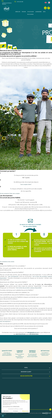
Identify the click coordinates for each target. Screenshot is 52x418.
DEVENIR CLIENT (26, 372)
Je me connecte (4, 193)
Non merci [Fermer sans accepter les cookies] (6, 411)
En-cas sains (30, 11)
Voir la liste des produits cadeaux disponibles (28, 288)
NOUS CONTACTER (26, 376)
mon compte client (26, 184)
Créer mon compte (14, 193)
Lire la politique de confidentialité (11, 406)
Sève (44, 11)
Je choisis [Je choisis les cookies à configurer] (15, 411)
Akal (26, 367)
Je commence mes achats (7, 261)
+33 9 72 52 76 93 (20, 334)
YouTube (31, 1)
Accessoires (38, 11)
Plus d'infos (30, 14)
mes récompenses (13, 276)
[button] (2, 415)
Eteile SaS (3, 414)
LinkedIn (35, 1)
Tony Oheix (15, 413)
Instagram (33, 1)
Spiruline (17, 11)
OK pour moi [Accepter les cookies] (25, 411)
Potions (24, 11)
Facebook (29, 1)
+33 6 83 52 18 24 (33, 334)
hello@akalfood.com (33, 332)
